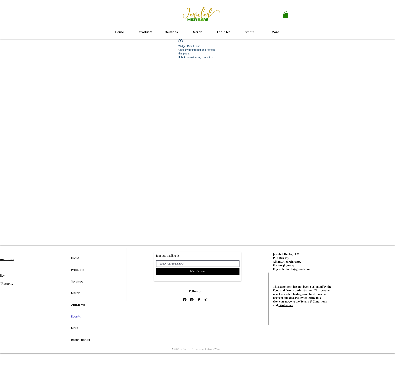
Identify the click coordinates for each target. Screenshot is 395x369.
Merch (75, 293)
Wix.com (218, 349)
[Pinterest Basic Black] (206, 299)
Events (76, 316)
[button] (285, 14)
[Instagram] (192, 299)
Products (77, 270)
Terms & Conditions (313, 301)
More (74, 328)
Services (77, 281)
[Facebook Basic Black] (199, 299)
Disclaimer (286, 305)
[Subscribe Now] (197, 271)
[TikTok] (184, 299)
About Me (78, 305)
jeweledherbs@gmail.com (293, 269)
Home (75, 258)
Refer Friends (80, 340)
